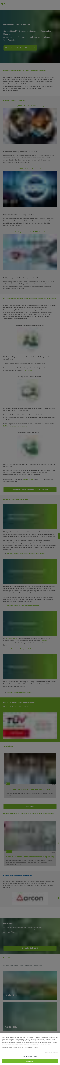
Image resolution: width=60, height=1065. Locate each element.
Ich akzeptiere (30, 1061)
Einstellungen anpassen (51, 1052)
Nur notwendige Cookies (30, 1056)
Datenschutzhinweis (33, 1047)
